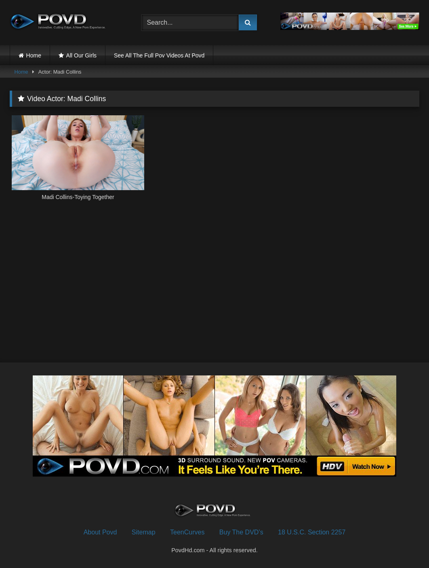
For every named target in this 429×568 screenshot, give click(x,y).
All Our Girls (81, 55)
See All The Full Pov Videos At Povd (159, 55)
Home (33, 55)
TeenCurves (187, 532)
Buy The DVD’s (241, 532)
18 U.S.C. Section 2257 (311, 532)
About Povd (100, 532)
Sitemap (144, 532)
